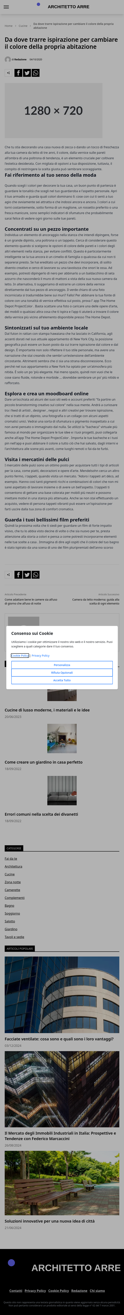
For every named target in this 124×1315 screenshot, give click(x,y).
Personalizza (62, 665)
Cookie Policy (20, 655)
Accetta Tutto (62, 680)
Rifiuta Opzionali (62, 672)
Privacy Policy (40, 655)
